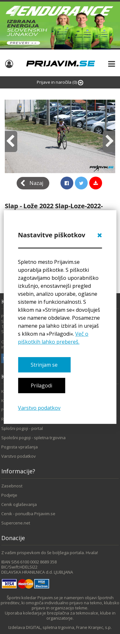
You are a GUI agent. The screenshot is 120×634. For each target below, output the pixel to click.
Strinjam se (44, 364)
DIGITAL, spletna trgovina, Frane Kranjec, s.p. (69, 627)
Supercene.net (15, 523)
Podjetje (9, 495)
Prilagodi (41, 385)
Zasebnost (11, 486)
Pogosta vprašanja (19, 447)
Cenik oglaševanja (19, 504)
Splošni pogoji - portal (22, 428)
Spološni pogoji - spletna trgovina (33, 437)
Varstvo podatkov (39, 407)
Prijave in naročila (60, 82)
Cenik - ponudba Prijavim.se (28, 513)
